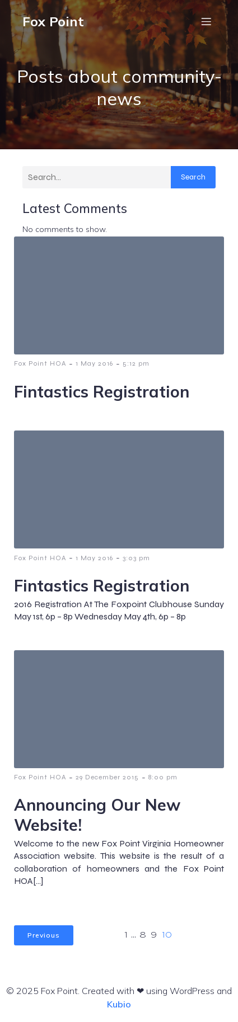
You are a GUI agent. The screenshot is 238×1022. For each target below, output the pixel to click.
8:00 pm (163, 777)
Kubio (119, 1004)
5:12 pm (136, 363)
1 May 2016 (94, 363)
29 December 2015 (107, 777)
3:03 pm (136, 558)
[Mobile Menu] (206, 21)
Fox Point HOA (40, 363)
